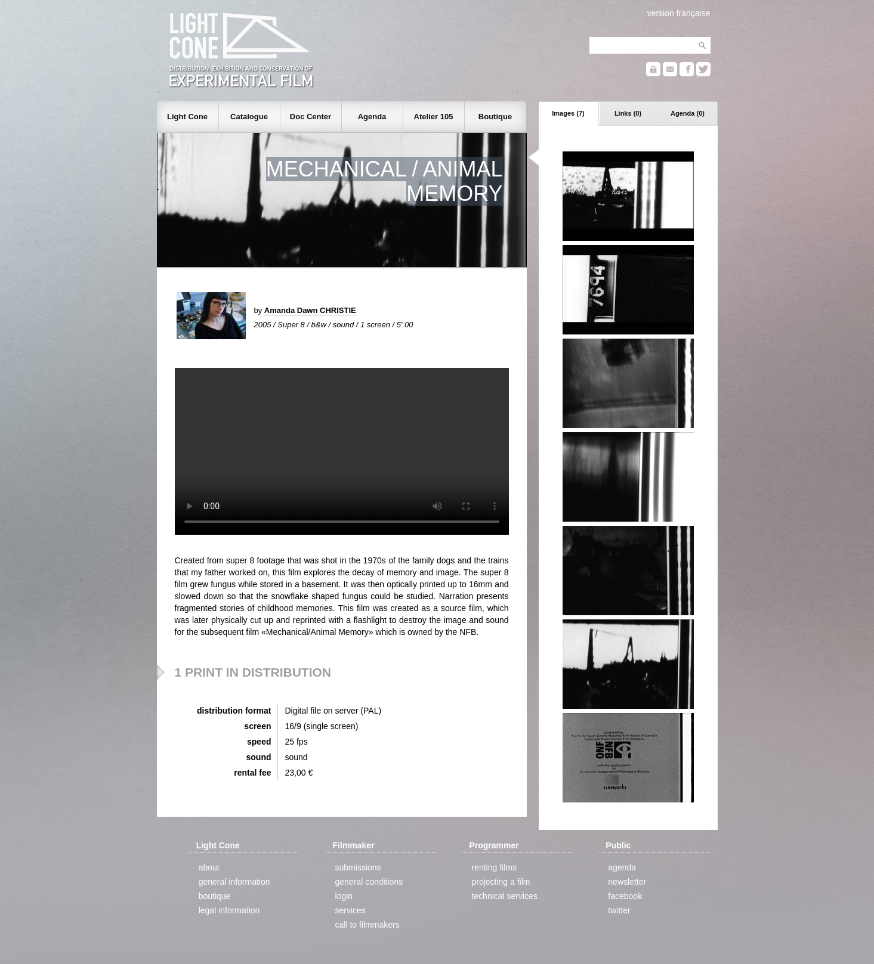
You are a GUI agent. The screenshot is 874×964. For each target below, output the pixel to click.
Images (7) (568, 113)
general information (234, 881)
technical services (504, 896)
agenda (622, 867)
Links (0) (627, 113)
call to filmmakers (367, 924)
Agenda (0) (688, 113)
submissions (358, 867)
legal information (229, 910)
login (344, 896)
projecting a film (500, 881)
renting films (493, 867)
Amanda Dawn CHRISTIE (310, 310)
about (209, 867)
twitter (619, 910)
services (350, 910)
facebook (625, 896)
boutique (215, 896)
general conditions (369, 881)
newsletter (627, 881)
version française (679, 13)
